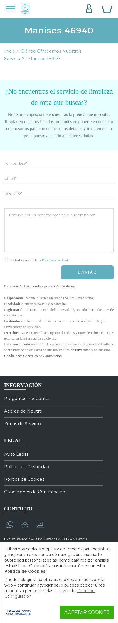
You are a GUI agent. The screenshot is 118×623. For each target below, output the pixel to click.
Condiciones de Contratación (34, 491)
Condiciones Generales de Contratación (33, 356)
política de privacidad (53, 260)
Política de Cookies (24, 479)
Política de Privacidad (74, 350)
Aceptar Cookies (86, 612)
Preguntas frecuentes (27, 398)
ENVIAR (87, 272)
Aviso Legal (16, 454)
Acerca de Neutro (23, 411)
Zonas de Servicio (22, 423)
